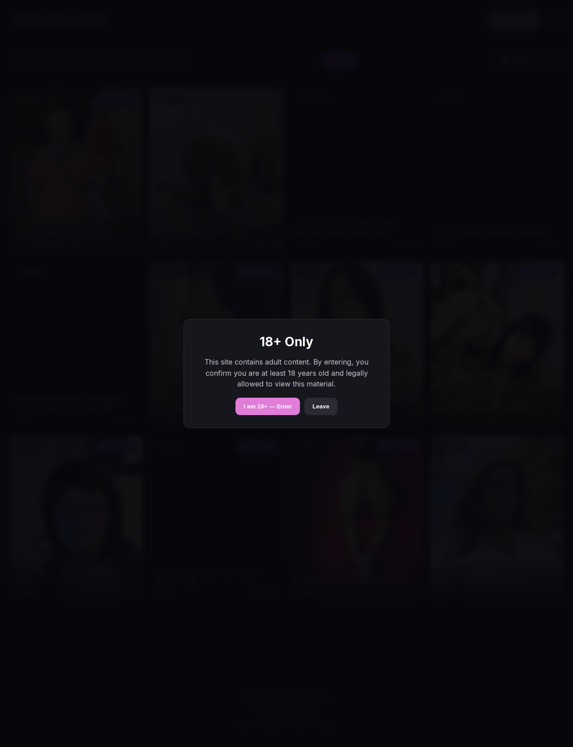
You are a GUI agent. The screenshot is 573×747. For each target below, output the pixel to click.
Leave (320, 406)
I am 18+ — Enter (268, 406)
